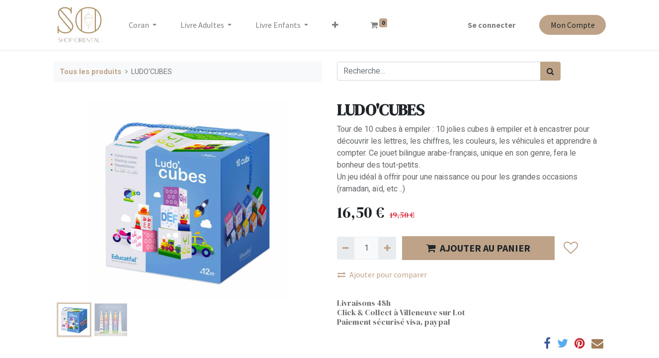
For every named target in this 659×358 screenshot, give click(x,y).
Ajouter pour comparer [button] (382, 274)
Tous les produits (90, 72)
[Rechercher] (550, 71)
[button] (336, 25)
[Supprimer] (345, 248)
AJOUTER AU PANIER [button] (478, 248)
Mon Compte (572, 25)
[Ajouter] (387, 248)
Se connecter (491, 25)
